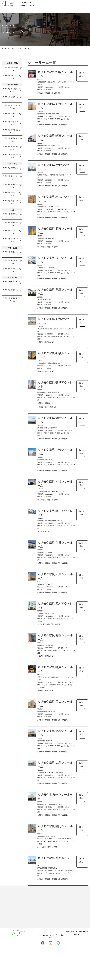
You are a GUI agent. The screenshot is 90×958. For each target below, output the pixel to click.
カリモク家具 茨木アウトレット (12, 240)
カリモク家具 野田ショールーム (12, 123)
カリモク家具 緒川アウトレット (12, 202)
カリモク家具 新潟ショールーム (12, 139)
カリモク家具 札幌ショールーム (12, 68)
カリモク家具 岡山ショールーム (12, 253)
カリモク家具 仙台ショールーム (12, 76)
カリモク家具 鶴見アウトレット (12, 156)
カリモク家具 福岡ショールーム (12, 291)
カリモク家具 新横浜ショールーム (12, 90)
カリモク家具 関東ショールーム (12, 98)
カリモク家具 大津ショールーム (12, 231)
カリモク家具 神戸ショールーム (12, 223)
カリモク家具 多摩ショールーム (12, 114)
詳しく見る (82, 74)
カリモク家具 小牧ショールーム (12, 177)
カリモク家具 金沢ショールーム (12, 193)
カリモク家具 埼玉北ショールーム (12, 147)
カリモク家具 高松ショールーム (12, 269)
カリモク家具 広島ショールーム (12, 261)
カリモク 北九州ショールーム (12, 283)
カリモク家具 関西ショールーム (12, 215)
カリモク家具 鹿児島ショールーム (12, 299)
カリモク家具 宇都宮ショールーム (12, 131)
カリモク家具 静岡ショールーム (12, 185)
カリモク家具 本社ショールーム (12, 169)
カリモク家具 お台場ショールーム (12, 106)
